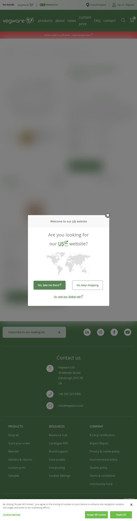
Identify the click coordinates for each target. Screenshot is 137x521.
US (61, 244)
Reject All (121, 517)
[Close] (131, 507)
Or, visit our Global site (67, 296)
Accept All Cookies (96, 517)
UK (74, 221)
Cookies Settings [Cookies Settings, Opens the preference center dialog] (11, 516)
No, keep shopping (87, 285)
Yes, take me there (48, 285)
